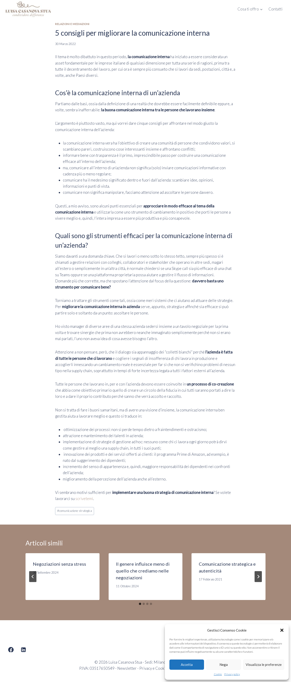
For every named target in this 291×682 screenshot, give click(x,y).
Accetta (187, 664)
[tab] (140, 604)
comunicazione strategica (74, 511)
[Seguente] (258, 576)
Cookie (218, 674)
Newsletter (127, 668)
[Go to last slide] (32, 576)
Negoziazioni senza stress (59, 564)
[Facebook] (10, 649)
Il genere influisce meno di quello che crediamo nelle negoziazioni (143, 570)
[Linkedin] (23, 649)
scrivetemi (84, 498)
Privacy (145, 668)
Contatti (275, 9)
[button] (282, 630)
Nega (224, 664)
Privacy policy (232, 674)
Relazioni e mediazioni (72, 24)
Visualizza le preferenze (264, 664)
